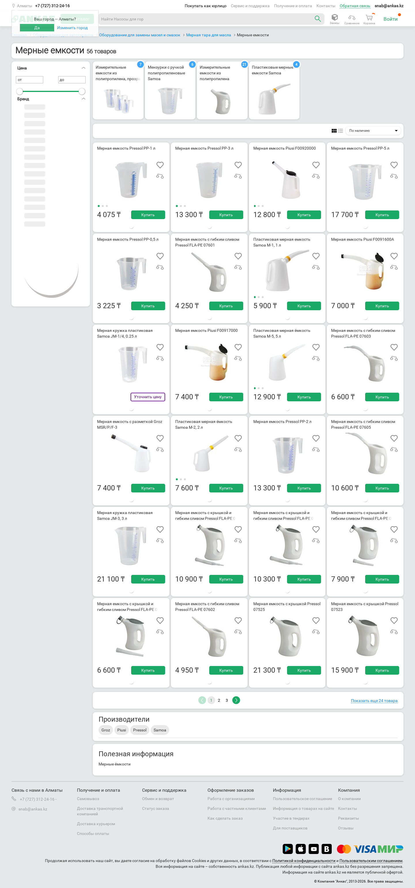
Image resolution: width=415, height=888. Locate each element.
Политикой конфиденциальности (303, 860)
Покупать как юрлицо (206, 5)
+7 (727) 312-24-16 (52, 5)
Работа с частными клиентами (236, 808)
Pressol (139, 730)
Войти (392, 17)
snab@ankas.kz (389, 5)
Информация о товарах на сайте (303, 808)
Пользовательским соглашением (370, 860)
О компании (349, 798)
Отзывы (346, 828)
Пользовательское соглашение (302, 798)
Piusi (121, 730)
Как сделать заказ (225, 818)
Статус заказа (155, 808)
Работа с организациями (231, 798)
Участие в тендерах (291, 818)
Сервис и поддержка (250, 5)
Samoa (160, 730)
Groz (105, 730)
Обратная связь (355, 5)
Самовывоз (88, 798)
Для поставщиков (290, 828)
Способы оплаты (93, 833)
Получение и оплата (293, 5)
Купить (148, 214)
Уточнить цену (148, 396)
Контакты (325, 5)
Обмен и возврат (158, 798)
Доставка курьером (96, 823)
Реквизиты (348, 818)
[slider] (19, 91)
